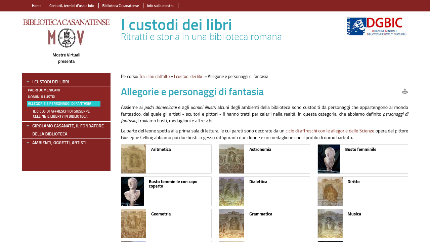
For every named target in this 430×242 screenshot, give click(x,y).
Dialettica (258, 181)
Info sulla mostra (160, 5)
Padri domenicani (44, 90)
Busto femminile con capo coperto (173, 183)
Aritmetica (161, 149)
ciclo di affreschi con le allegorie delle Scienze (330, 130)
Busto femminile (361, 149)
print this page (404, 91)
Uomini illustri (41, 96)
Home (36, 5)
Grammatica (260, 213)
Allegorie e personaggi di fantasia (59, 103)
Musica (354, 213)
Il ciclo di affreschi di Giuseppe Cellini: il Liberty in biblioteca (61, 114)
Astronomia (260, 149)
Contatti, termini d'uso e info (71, 5)
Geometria (161, 213)
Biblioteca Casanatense (120, 5)
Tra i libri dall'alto (154, 76)
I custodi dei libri (50, 81)
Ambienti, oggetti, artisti (59, 142)
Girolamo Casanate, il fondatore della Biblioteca (68, 129)
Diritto (354, 181)
